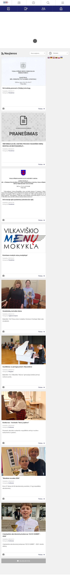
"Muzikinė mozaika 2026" (11, 478)
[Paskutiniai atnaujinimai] (33, 3)
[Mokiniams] (61, 9)
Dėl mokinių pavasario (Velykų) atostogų (16, 88)
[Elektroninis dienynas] (8, 9)
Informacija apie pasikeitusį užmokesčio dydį (18, 200)
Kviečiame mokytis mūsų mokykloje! (15, 255)
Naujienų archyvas (25, 561)
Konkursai (11, 427)
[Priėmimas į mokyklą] (26, 9)
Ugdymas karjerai (13, 315)
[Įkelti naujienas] (19, 3)
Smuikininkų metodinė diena (12, 311)
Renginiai (10, 371)
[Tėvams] (43, 9)
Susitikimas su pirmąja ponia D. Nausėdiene (17, 367)
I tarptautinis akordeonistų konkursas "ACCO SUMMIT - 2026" (21, 535)
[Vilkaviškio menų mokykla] (6, 2)
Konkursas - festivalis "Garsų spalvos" (16, 422)
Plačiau (40, 108)
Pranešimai (11, 92)
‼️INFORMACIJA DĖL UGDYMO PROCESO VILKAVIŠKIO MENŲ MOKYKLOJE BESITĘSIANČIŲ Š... (23, 145)
